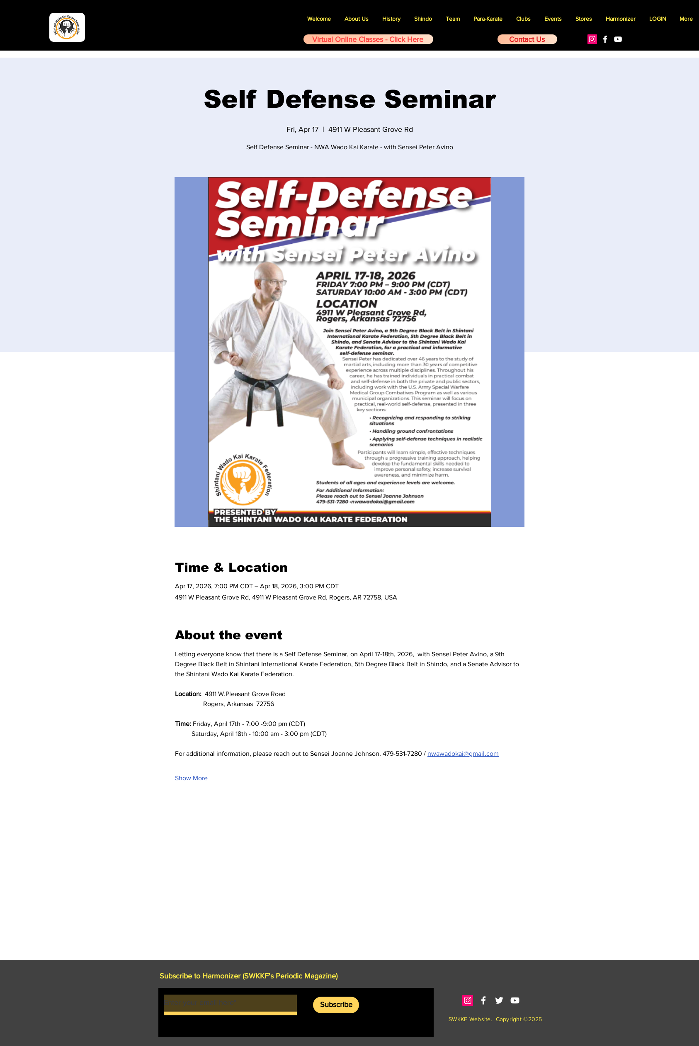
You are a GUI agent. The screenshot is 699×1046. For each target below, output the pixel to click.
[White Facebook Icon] (605, 39)
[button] (553, 18)
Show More (191, 777)
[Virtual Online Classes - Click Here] (368, 39)
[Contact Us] (527, 39)
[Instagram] (592, 39)
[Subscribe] (336, 1005)
